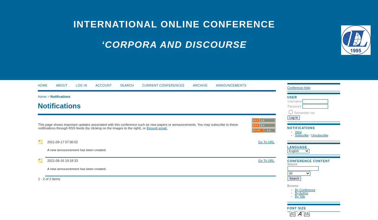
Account (103, 85)
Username (295, 101)
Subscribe (302, 135)
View (298, 132)
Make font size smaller (293, 213)
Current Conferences (163, 85)
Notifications (60, 96)
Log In (81, 85)
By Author (301, 193)
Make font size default (300, 213)
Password (294, 106)
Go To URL (266, 142)
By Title (300, 196)
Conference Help (298, 87)
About (61, 85)
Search (127, 85)
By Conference (305, 190)
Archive (200, 85)
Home (43, 85)
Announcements (231, 85)
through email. (157, 128)
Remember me (304, 113)
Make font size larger (307, 213)
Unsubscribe (319, 135)
